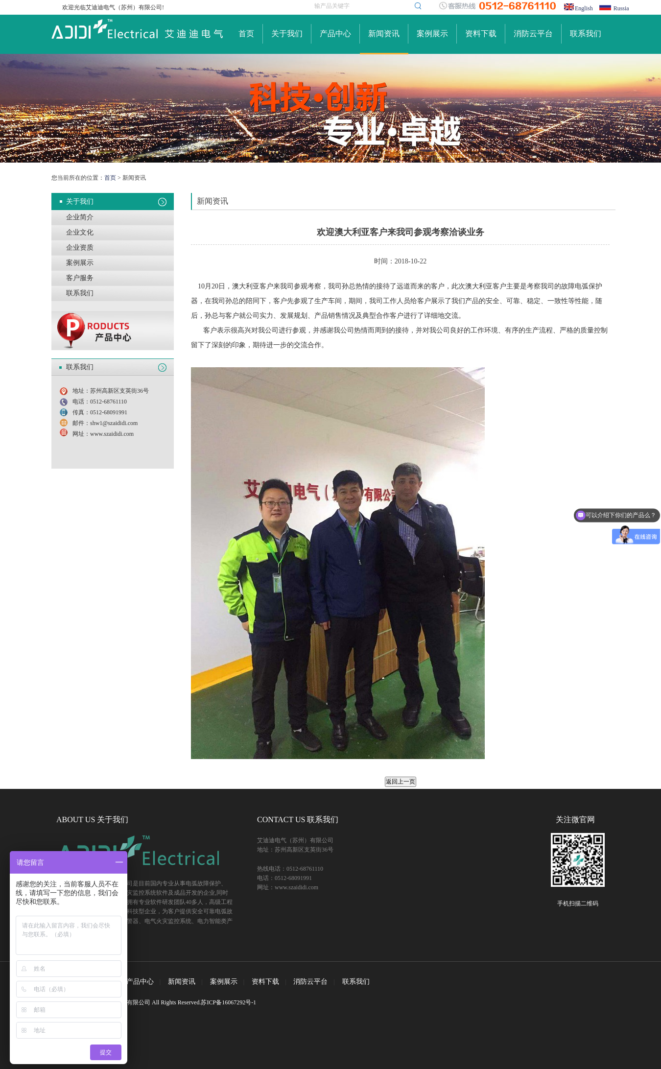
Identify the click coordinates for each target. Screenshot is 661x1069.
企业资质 (80, 247)
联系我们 (585, 33)
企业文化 (80, 232)
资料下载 (480, 33)
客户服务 (80, 278)
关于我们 (287, 33)
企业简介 (80, 217)
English (584, 8)
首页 (246, 33)
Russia (621, 8)
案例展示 (432, 33)
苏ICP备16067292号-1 (228, 1002)
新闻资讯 (384, 33)
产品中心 (335, 33)
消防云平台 (533, 33)
